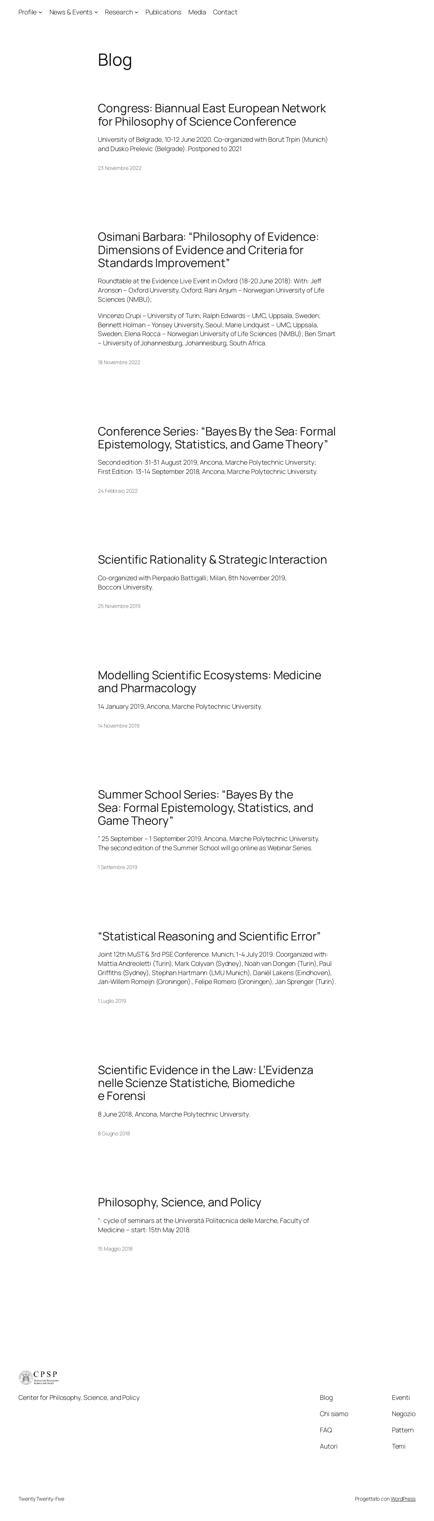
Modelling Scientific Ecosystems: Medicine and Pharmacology (209, 682)
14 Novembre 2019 (118, 725)
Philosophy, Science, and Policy (180, 1202)
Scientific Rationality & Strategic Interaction (212, 559)
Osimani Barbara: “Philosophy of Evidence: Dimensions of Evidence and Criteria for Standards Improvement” (208, 249)
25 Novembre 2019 (119, 605)
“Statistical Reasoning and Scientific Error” (209, 936)
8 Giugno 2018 (114, 1133)
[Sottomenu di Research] (136, 12)
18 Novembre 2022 (119, 362)
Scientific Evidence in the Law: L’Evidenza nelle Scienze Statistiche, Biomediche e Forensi (205, 1083)
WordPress (403, 1498)
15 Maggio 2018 (115, 1248)
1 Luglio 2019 (112, 1000)
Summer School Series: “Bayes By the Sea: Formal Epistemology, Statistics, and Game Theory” (206, 807)
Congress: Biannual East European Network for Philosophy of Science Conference (212, 115)
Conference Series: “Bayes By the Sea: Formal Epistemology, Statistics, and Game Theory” (217, 438)
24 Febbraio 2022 (117, 490)
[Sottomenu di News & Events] (96, 12)
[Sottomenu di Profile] (40, 12)
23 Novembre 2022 (119, 167)
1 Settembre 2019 (117, 867)
